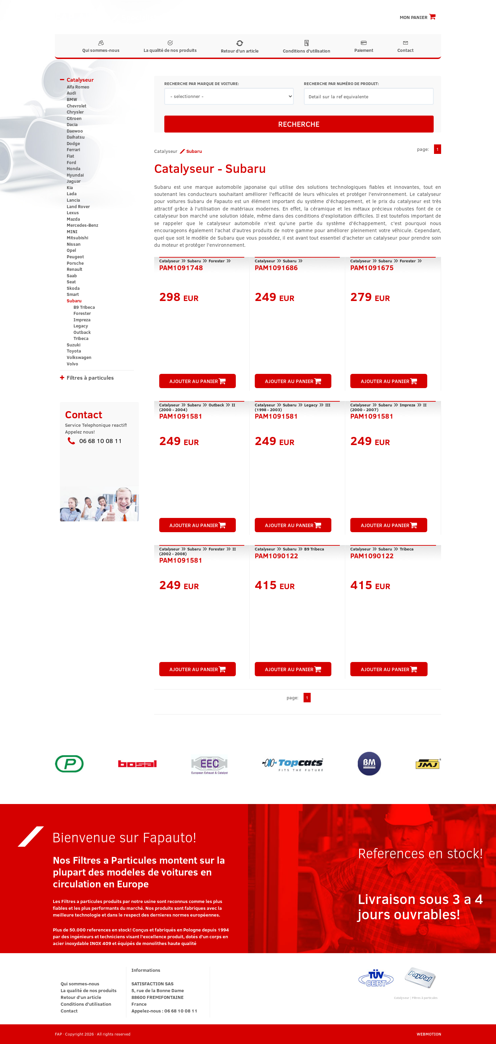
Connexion (376, 17)
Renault (74, 269)
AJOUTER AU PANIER (197, 381)
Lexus (73, 212)
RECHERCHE (298, 124)
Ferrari (73, 149)
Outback (82, 332)
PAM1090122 (276, 555)
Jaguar (74, 181)
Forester (82, 313)
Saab (72, 276)
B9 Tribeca (84, 307)
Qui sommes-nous (101, 46)
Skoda (73, 288)
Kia (70, 187)
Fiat (70, 156)
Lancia (73, 200)
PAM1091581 (181, 415)
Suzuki (73, 345)
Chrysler (75, 112)
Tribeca (81, 338)
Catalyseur (80, 79)
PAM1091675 (372, 267)
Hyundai (75, 175)
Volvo (72, 364)
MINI (72, 231)
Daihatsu (76, 137)
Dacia (72, 124)
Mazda (73, 219)
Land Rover (78, 206)
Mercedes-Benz (82, 225)
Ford (71, 162)
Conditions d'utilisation (306, 47)
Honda (73, 168)
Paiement (363, 46)
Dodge (73, 143)
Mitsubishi (77, 238)
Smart (73, 294)
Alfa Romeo (78, 87)
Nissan (74, 244)
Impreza (82, 320)
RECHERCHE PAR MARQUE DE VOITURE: (201, 83)
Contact (405, 46)
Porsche (75, 263)
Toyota (74, 351)
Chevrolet (76, 106)
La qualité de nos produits (170, 46)
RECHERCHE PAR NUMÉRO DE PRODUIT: (341, 83)
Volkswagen (79, 357)
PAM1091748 (181, 267)
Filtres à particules (90, 377)
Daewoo (75, 131)
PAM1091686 (276, 267)
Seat (71, 282)
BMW (72, 99)
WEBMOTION (429, 1034)
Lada (72, 193)
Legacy (81, 326)
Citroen (74, 118)
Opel (71, 250)
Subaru (74, 301)
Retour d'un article (240, 47)
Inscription (345, 17)
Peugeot (75, 257)
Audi (71, 93)
